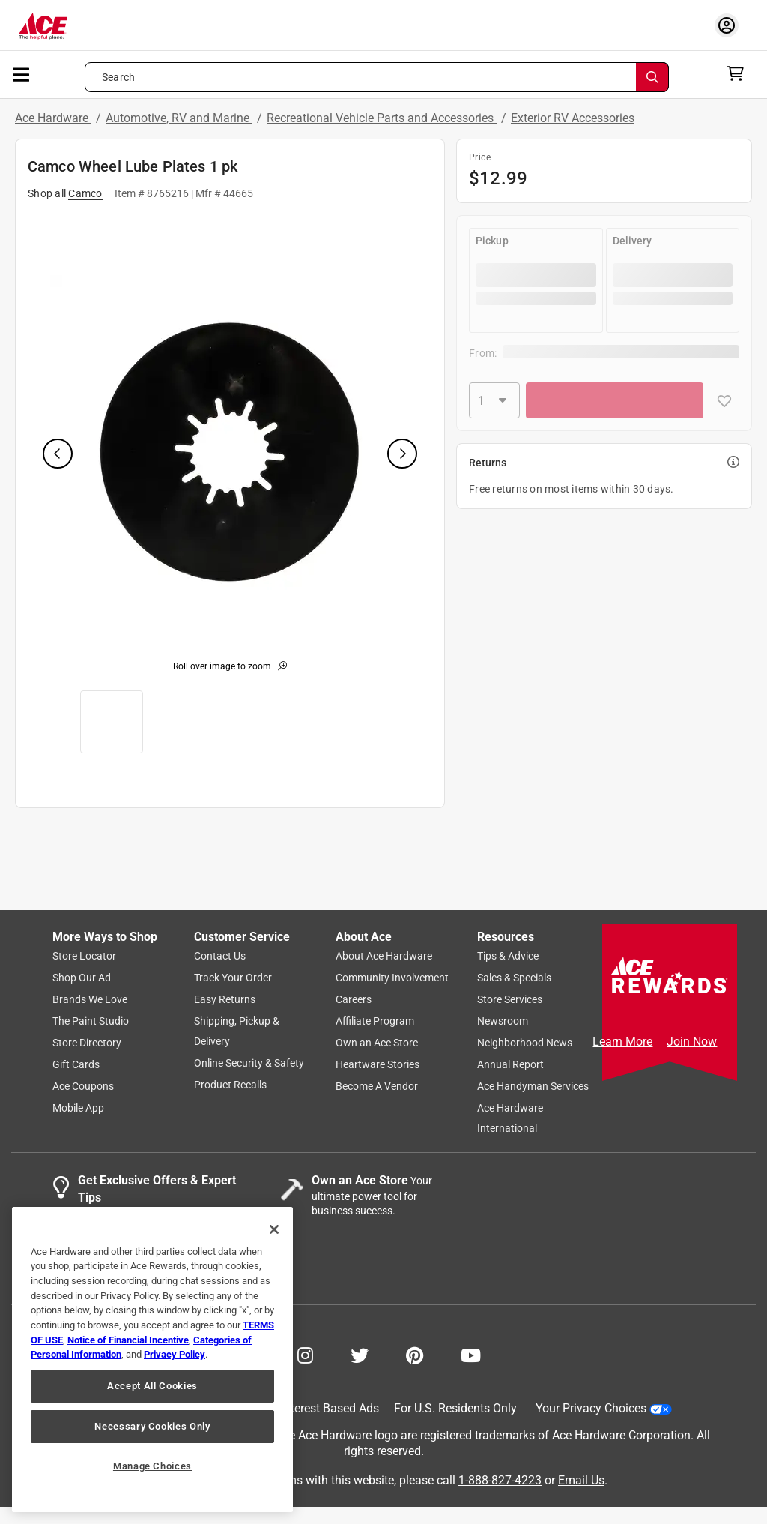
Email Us (581, 1480)
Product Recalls (230, 1085)
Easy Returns (224, 1000)
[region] (152, 1359)
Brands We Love (89, 1000)
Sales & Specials (514, 978)
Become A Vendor (377, 1087)
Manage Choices (152, 1466)
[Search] (652, 77)
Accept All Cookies (152, 1385)
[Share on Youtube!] (471, 1355)
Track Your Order (233, 978)
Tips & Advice (508, 957)
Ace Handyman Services (533, 1087)
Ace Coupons (83, 1087)
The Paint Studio (90, 1022)
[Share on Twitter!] (360, 1355)
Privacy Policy (174, 1354)
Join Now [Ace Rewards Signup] (692, 1041)
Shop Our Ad (81, 978)
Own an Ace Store (377, 1043)
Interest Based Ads (330, 1409)
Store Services (509, 1000)
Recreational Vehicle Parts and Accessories (382, 118)
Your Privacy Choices (604, 1409)
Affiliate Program (375, 1022)
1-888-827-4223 (500, 1480)
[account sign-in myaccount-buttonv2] (730, 25)
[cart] (739, 73)
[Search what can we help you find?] (377, 77)
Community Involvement (392, 978)
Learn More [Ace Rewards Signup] (622, 1041)
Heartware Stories (377, 1065)
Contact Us (220, 957)
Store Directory (86, 1043)
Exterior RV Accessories (572, 118)
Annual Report (510, 1065)
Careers (354, 1000)
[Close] (274, 1229)
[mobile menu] (22, 73)
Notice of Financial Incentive (128, 1340)
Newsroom (502, 1022)
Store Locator (84, 957)
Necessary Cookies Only (152, 1426)
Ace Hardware (53, 118)
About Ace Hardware (384, 957)
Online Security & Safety (249, 1064)
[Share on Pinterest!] (414, 1355)
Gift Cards (76, 1065)
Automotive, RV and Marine (179, 118)
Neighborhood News (524, 1043)
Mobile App (78, 1109)
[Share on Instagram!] (305, 1355)
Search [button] (118, 77)
